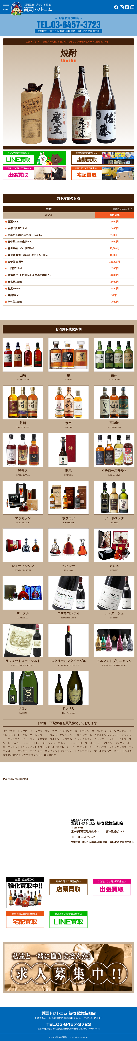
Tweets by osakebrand (15, 778)
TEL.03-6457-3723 (84, 837)
